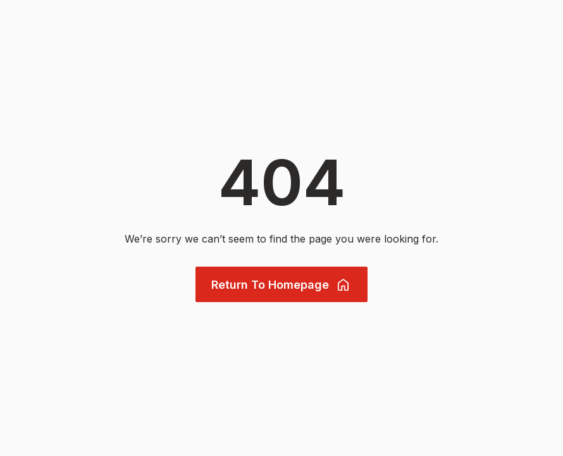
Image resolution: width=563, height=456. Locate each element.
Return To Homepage (281, 284)
